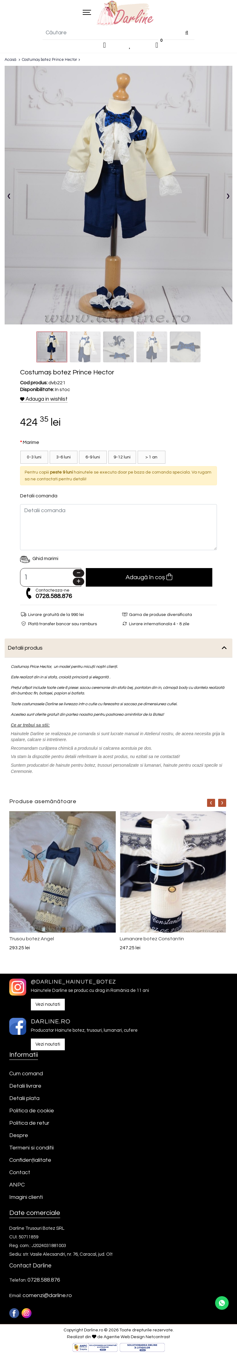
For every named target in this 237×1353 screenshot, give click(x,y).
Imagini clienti (26, 1198)
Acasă (10, 60)
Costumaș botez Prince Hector (49, 60)
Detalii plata (24, 1099)
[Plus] (78, 582)
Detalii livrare (25, 1087)
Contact (19, 1173)
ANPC (17, 1185)
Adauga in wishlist (44, 400)
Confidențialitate (30, 1161)
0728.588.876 (53, 597)
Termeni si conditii (31, 1148)
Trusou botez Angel (31, 939)
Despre (18, 1136)
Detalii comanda (38, 496)
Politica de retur (29, 1124)
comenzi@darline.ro (47, 1296)
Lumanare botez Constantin (152, 939)
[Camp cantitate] (50, 578)
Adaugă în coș (149, 577)
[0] (157, 46)
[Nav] (211, 803)
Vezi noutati (47, 1005)
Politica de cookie (31, 1111)
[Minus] (78, 574)
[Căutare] (186, 33)
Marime (31, 442)
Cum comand (26, 1074)
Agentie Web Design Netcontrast (137, 1338)
